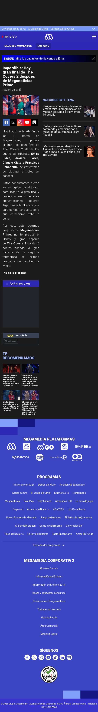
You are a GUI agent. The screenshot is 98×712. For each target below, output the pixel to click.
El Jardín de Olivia (38, 28)
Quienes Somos (49, 568)
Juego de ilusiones (50, 517)
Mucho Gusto (61, 492)
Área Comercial (49, 625)
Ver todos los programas (49, 545)
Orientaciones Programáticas (49, 601)
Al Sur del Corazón (25, 525)
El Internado (79, 492)
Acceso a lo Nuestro (38, 509)
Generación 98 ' (74, 525)
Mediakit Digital (49, 634)
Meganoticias (12, 501)
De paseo (18, 509)
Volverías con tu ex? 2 (14, 28)
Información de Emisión (49, 576)
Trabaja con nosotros (49, 609)
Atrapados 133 (63, 501)
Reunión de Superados (72, 484)
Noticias (43, 46)
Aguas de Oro (19, 492)
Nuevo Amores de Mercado (21, 517)
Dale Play (29, 501)
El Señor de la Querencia (78, 517)
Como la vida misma (51, 525)
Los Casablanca (76, 509)
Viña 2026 (58, 509)
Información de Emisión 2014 (49, 584)
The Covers (10, 341)
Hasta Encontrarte (62, 534)
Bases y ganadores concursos (49, 593)
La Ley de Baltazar (38, 534)
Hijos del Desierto (14, 534)
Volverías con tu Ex (24, 484)
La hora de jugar (84, 501)
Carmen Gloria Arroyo (62, 28)
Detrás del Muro (47, 484)
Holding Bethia (49, 617)
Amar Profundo (84, 534)
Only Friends (44, 501)
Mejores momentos (18, 46)
